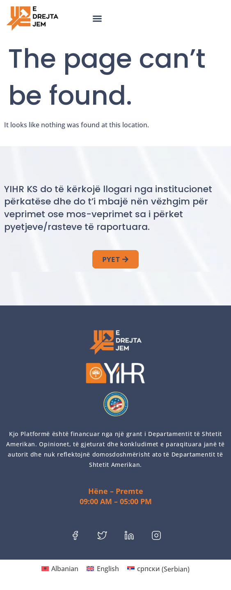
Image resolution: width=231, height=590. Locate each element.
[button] (97, 18)
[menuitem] (59, 569)
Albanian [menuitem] (64, 568)
